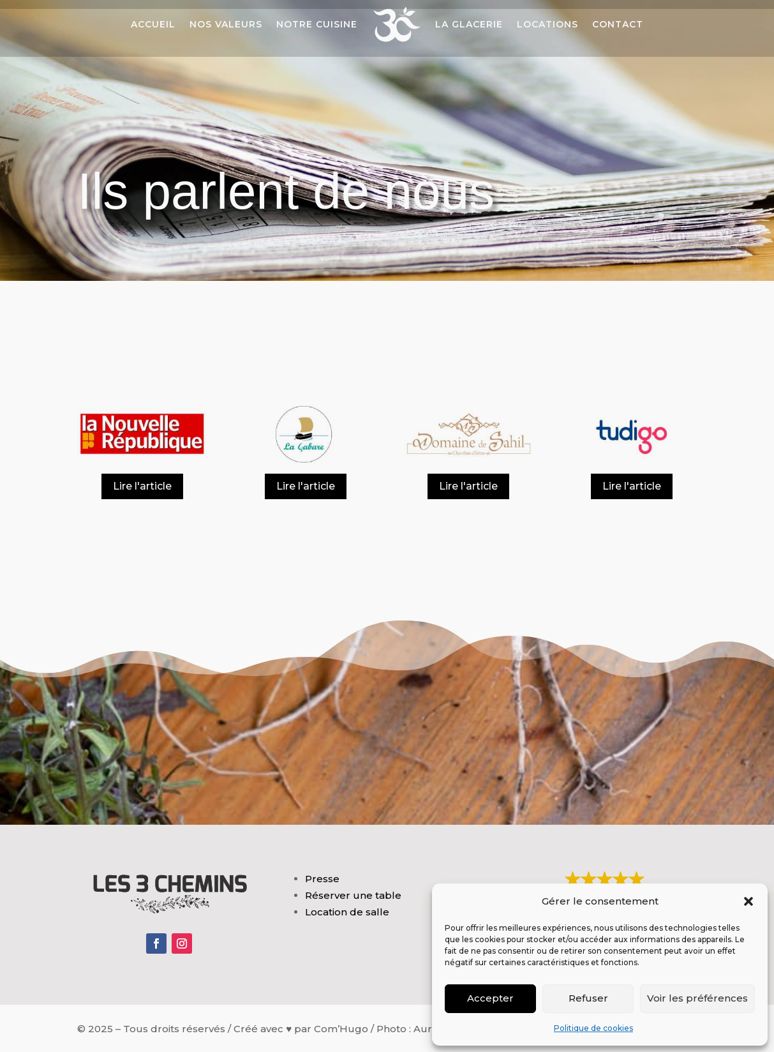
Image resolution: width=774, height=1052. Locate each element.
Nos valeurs (226, 24)
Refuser (588, 998)
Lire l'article (142, 486)
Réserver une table (353, 895)
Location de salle (347, 912)
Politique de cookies (593, 1028)
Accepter (490, 998)
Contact (617, 24)
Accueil (153, 24)
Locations (547, 24)
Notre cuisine (316, 24)
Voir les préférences (697, 998)
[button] (748, 901)
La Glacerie (469, 24)
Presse (322, 879)
